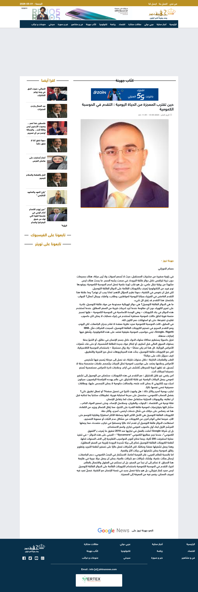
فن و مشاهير (77, 24)
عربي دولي (149, 24)
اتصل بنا (163, 3)
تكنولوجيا (103, 24)
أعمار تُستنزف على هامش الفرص (37, 158)
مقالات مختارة (134, 24)
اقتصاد (122, 24)
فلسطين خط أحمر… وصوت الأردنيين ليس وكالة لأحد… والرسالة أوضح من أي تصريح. (35, 128)
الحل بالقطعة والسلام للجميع (35, 176)
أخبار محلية (161, 24)
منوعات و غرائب (38, 24)
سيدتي (52, 24)
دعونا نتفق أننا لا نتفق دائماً (38, 141)
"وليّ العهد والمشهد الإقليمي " (36, 193)
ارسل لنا (152, 3)
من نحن (173, 3)
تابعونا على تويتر (48, 243)
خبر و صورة (63, 24)
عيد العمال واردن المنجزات (38, 107)
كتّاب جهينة (91, 24)
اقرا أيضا (48, 79)
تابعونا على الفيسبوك (48, 234)
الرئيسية (173, 24)
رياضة (113, 24)
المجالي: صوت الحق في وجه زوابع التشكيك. (36, 91)
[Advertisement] (99, 52)
